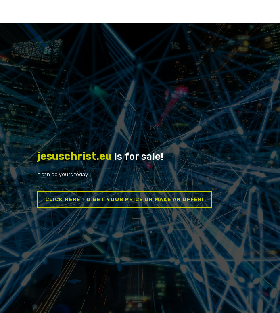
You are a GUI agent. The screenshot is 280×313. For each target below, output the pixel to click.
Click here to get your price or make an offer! (124, 199)
